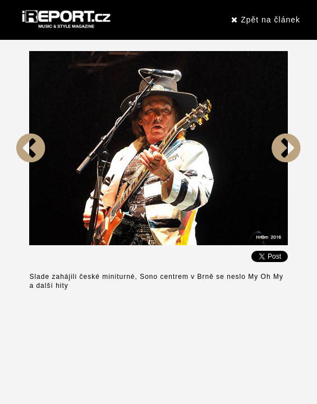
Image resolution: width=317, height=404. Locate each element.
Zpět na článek (265, 19)
